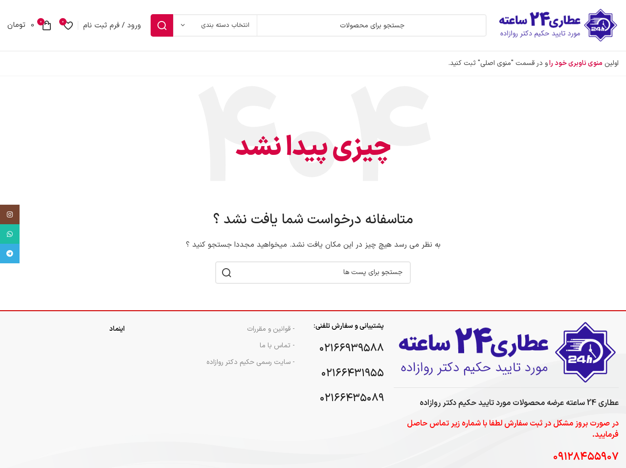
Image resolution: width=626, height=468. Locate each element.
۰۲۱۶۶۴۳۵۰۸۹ (352, 398)
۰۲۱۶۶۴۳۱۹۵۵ (352, 373)
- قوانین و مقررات (271, 329)
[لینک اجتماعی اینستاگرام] (10, 214)
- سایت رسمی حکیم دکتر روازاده (250, 362)
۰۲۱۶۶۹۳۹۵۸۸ (351, 348)
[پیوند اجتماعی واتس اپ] (10, 234)
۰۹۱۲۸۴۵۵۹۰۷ (586, 457)
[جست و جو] (319, 25)
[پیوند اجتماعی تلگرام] (10, 253)
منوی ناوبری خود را (575, 63)
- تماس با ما (277, 345)
